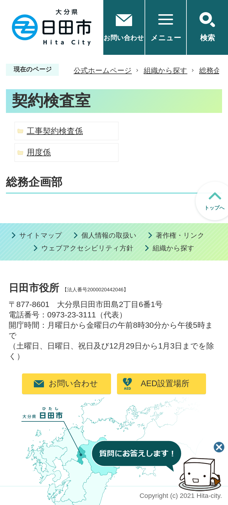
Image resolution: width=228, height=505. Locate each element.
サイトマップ (40, 235)
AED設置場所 (165, 383)
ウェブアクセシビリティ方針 (87, 248)
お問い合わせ (73, 383)
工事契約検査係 (55, 130)
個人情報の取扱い (109, 235)
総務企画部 (34, 182)
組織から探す (165, 70)
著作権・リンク (180, 235)
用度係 (39, 152)
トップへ (214, 208)
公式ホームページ (103, 70)
